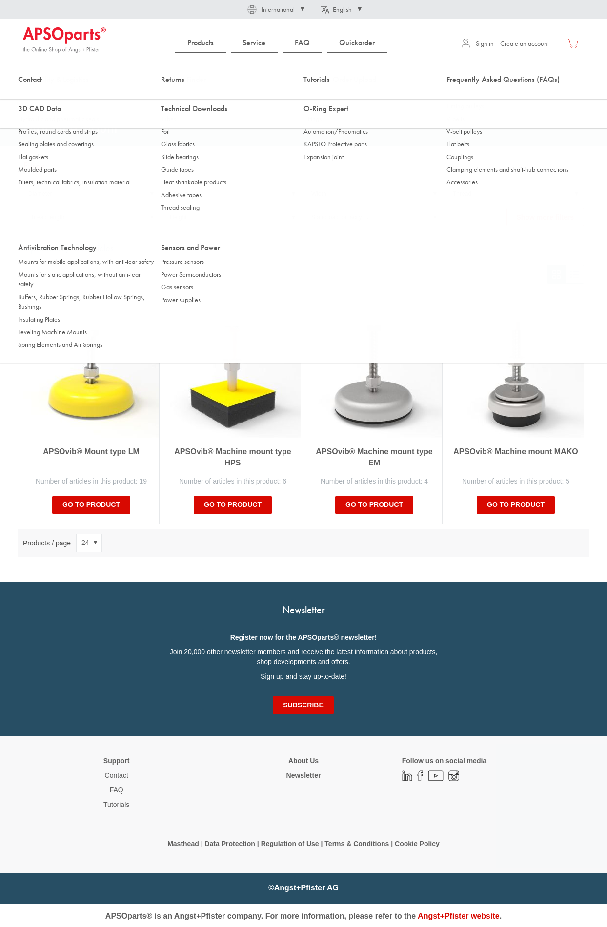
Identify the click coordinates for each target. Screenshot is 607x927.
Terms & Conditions (356, 843)
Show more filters (545, 217)
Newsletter (303, 775)
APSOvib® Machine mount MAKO (515, 451)
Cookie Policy (417, 843)
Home (31, 97)
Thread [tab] (462, 193)
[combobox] (303, 71)
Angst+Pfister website (459, 916)
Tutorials (116, 804)
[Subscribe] (303, 705)
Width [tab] (318, 193)
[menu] (283, 43)
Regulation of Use (290, 843)
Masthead (183, 843)
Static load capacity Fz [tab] (340, 217)
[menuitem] (200, 43)
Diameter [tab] (40, 193)
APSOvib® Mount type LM (91, 451)
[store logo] (64, 40)
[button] (275, 9)
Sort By (34, 274)
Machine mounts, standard (247, 97)
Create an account (524, 43)
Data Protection (229, 843)
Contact (116, 775)
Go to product (91, 504)
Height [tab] (178, 217)
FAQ (116, 790)
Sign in (477, 43)
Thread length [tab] (46, 217)
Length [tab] (179, 193)
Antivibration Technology (85, 97)
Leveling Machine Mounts (165, 97)
